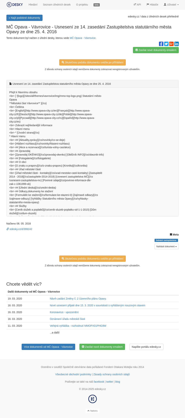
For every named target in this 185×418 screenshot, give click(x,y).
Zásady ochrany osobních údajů (111, 374)
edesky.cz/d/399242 (19, 229)
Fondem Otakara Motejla (118, 367)
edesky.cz (133, 16)
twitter (109, 381)
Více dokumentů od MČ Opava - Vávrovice (48, 346)
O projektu (82, 4)
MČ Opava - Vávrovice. (83, 37)
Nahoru (92, 411)
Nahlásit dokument (166, 246)
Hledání (33, 4)
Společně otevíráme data (77, 367)
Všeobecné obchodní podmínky (73, 374)
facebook (99, 381)
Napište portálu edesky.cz (146, 346)
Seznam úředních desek (57, 4)
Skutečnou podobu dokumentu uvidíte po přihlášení (92, 62)
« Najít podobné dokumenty (24, 17)
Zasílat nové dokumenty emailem (155, 50)
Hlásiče (152, 4)
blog (117, 381)
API (137, 4)
